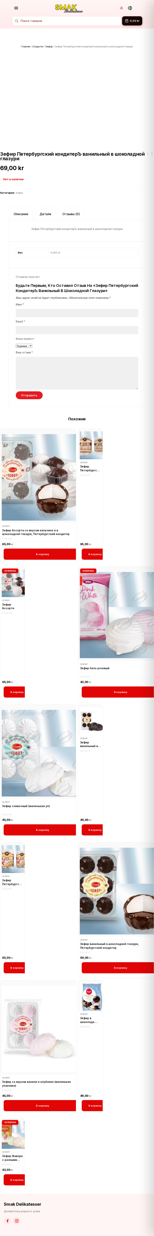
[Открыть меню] (16, 8)
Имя (20, 304)
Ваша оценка (25, 338)
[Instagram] (16, 1220)
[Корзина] (132, 21)
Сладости (37, 46)
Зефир (49, 46)
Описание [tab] (21, 214)
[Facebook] (7, 1220)
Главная (25, 46)
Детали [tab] (45, 214)
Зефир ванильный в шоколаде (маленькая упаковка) (89, 744)
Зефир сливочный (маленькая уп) (26, 806)
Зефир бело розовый (94, 668)
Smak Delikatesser (22, 1204)
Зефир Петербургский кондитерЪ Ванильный (152, 156)
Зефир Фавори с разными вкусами (12, 1158)
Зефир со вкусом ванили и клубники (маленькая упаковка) (36, 1083)
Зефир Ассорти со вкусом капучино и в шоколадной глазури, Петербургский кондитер (36, 532)
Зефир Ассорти (8, 606)
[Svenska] (130, 8)
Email (20, 321)
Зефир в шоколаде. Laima (87, 1020)
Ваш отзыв (24, 352)
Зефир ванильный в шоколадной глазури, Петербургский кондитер (109, 945)
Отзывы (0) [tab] (71, 214)
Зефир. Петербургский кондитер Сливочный (148, 156)
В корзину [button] (42, 554)
